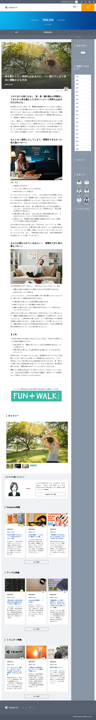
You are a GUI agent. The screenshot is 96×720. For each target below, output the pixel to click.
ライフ (82, 52)
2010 (77, 133)
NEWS (74, 7)
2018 (77, 103)
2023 (77, 84)
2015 (77, 114)
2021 (77, 91)
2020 (77, 95)
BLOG (87, 7)
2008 (77, 141)
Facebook (81, 1)
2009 (77, 137)
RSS (93, 1)
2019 (77, 99)
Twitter (85, 2)
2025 (77, 76)
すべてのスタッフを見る (82, 208)
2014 (77, 118)
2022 (77, 88)
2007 (77, 145)
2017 (77, 107)
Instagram (89, 2)
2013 (77, 122)
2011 (77, 130)
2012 (77, 126)
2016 (77, 111)
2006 (77, 149)
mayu (61, 91)
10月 (16, 32)
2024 (77, 80)
